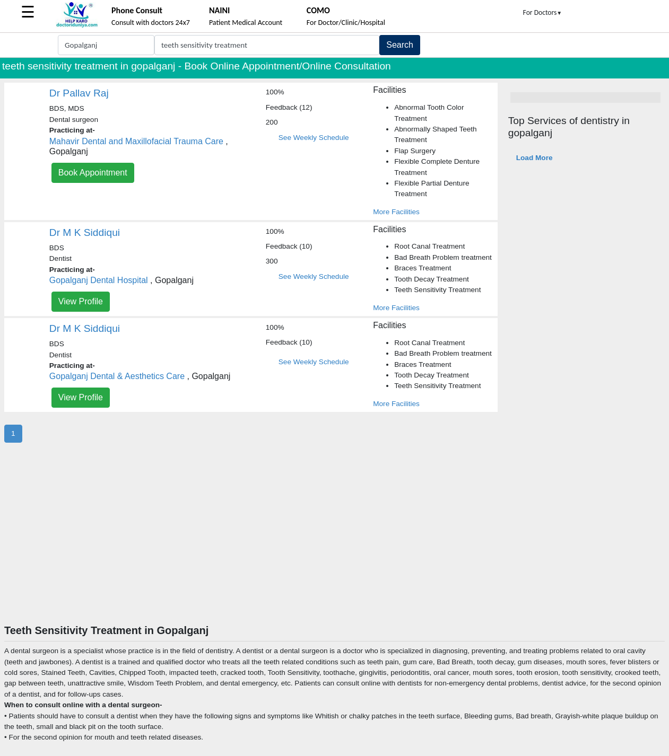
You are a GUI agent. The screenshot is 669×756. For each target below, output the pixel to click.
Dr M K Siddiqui (84, 232)
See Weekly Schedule (314, 138)
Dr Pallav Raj (79, 93)
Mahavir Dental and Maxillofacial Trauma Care (136, 141)
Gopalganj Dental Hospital (98, 280)
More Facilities (396, 212)
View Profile (80, 301)
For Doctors (542, 12)
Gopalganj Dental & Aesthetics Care (117, 376)
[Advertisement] (334, 544)
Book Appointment (92, 172)
